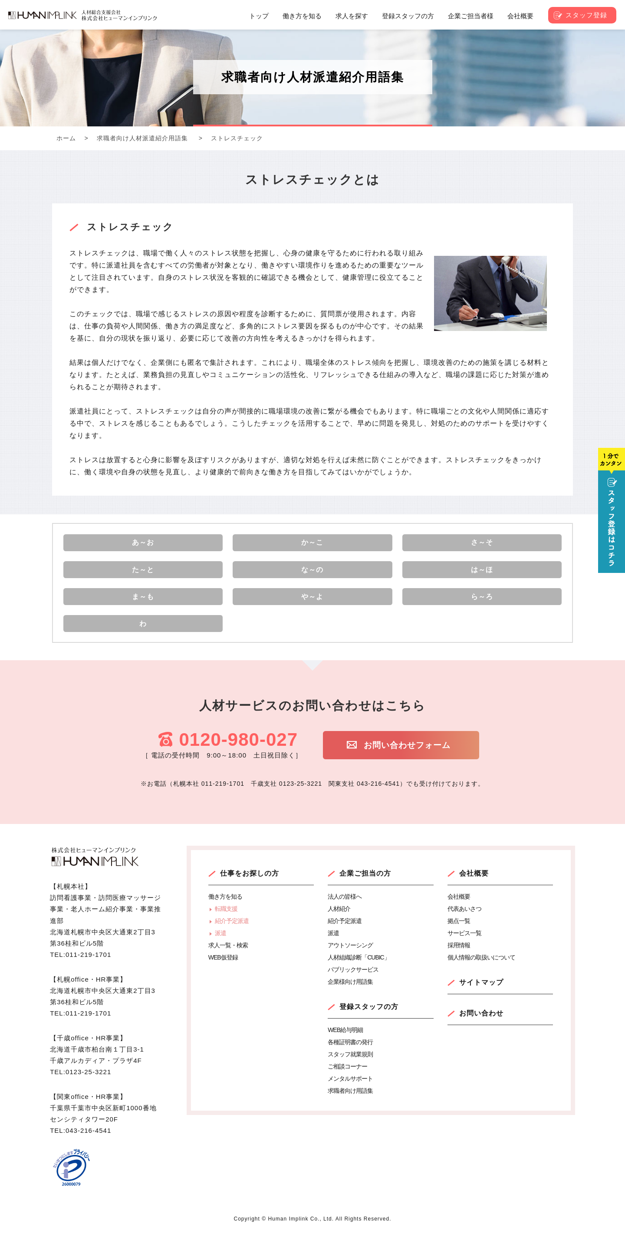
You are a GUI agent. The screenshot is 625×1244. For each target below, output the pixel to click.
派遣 (220, 944)
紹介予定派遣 (232, 932)
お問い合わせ (481, 1024)
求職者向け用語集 (350, 1101)
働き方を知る (225, 907)
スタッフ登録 (586, 15)
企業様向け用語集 (350, 992)
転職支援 (226, 919)
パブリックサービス (353, 980)
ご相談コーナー (347, 1077)
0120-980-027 (238, 751)
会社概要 (474, 884)
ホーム (66, 138)
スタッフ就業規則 (350, 1065)
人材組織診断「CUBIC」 (359, 968)
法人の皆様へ (345, 907)
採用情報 (458, 956)
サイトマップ (481, 993)
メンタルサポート (350, 1089)
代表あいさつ (464, 919)
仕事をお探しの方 (249, 884)
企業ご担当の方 (365, 884)
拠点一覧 (458, 932)
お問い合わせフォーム (415, 757)
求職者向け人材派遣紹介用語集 (142, 138)
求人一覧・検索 (228, 956)
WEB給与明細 (345, 1041)
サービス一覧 (464, 944)
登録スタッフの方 (368, 1018)
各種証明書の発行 (350, 1053)
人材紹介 (339, 919)
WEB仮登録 (223, 968)
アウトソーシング (350, 956)
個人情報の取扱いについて (481, 968)
